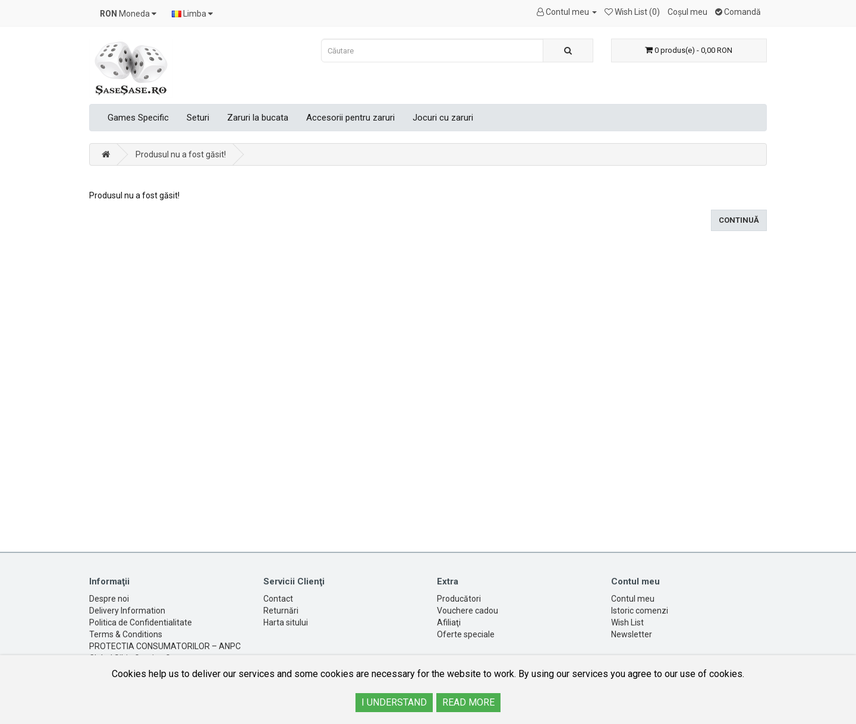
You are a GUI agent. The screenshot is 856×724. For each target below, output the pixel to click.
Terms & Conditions (125, 634)
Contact (278, 598)
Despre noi (109, 598)
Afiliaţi (449, 622)
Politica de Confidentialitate (140, 622)
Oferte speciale (466, 634)
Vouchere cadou (467, 610)
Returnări (280, 610)
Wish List (627, 622)
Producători (459, 598)
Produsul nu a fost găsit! (181, 154)
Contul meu (632, 598)
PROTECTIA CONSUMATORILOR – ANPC (165, 646)
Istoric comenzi (639, 610)
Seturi (198, 117)
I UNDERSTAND (394, 702)
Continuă (739, 220)
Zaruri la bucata (257, 117)
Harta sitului (285, 622)
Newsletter (631, 634)
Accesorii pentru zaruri (350, 117)
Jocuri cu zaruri (443, 117)
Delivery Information (127, 610)
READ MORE (468, 702)
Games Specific (138, 117)
